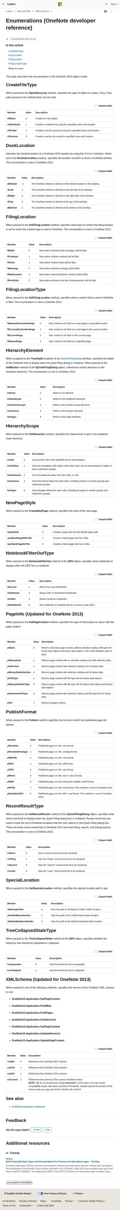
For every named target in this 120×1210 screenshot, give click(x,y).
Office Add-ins (42, 11)
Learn (9, 11)
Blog (43, 1201)
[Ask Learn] (105, 11)
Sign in (114, 4)
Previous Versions (28, 1201)
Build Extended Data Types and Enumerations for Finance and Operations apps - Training (53, 1161)
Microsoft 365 (23, 11)
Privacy (68, 1201)
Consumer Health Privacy (90, 1201)
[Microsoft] (60, 4)
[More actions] (111, 11)
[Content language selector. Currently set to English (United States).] (18, 1193)
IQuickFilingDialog (71, 358)
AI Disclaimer (9, 1201)
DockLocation (15, 55)
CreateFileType (15, 51)
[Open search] (106, 4)
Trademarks (25, 1205)
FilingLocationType (17, 63)
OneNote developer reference (28, 1106)
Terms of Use (9, 1205)
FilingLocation (15, 59)
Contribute (56, 1201)
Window (88, 153)
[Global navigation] (3, 4)
